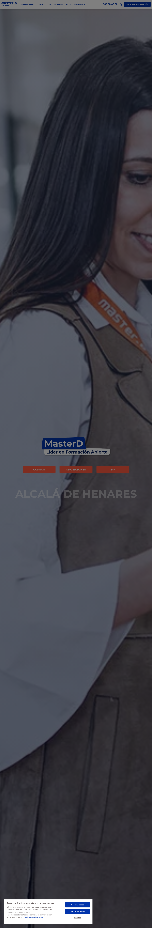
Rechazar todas (77, 911)
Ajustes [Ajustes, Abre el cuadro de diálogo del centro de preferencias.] (77, 918)
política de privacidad (33, 917)
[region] (48, 911)
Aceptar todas (77, 905)
